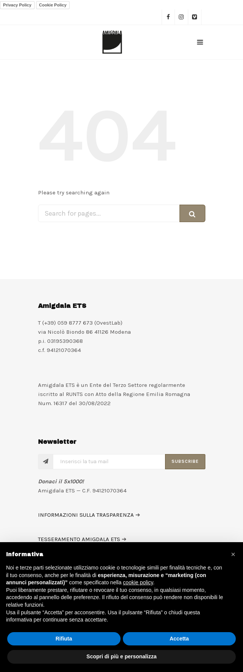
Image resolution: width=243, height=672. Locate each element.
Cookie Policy (53, 5)
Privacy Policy (17, 5)
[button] (233, 554)
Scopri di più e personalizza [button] (121, 656)
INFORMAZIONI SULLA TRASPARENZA (86, 514)
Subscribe (185, 461)
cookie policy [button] (138, 582)
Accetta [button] (179, 639)
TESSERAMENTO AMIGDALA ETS (79, 539)
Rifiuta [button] (64, 639)
